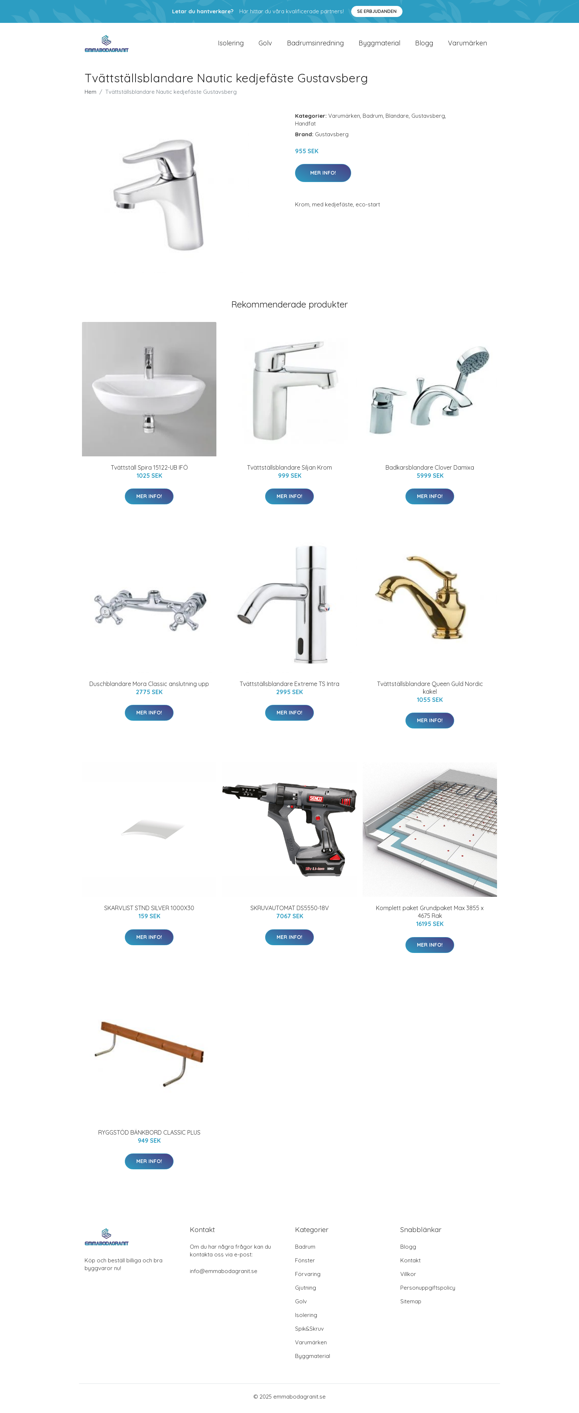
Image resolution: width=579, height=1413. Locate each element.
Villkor (408, 1277)
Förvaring (308, 1277)
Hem (90, 95)
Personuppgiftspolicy (427, 1291)
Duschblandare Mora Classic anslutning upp (149, 687)
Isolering (231, 45)
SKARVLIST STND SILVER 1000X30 (149, 912)
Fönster (305, 1264)
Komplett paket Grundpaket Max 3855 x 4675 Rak (430, 915)
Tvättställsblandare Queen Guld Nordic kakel (430, 691)
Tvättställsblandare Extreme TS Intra (289, 687)
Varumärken (467, 45)
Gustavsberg (428, 119)
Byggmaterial (379, 45)
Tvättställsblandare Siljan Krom (289, 471)
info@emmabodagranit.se (223, 1274)
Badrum (373, 119)
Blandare (397, 119)
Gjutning (305, 1291)
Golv (265, 45)
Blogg (424, 45)
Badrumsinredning (315, 45)
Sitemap (410, 1305)
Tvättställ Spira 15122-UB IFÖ (149, 471)
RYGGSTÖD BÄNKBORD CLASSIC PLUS (149, 1136)
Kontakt (410, 1264)
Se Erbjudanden (377, 11)
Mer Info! (323, 176)
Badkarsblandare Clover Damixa (430, 471)
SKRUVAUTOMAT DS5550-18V (289, 912)
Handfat (305, 127)
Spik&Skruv (309, 1332)
